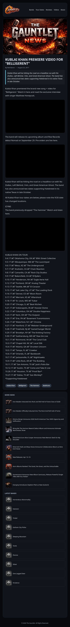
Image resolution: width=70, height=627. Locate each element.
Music (63, 10)
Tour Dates (40, 10)
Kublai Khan (11, 386)
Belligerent (22, 386)
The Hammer (34, 386)
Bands (31, 10)
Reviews (49, 10)
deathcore (46, 386)
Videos (56, 10)
